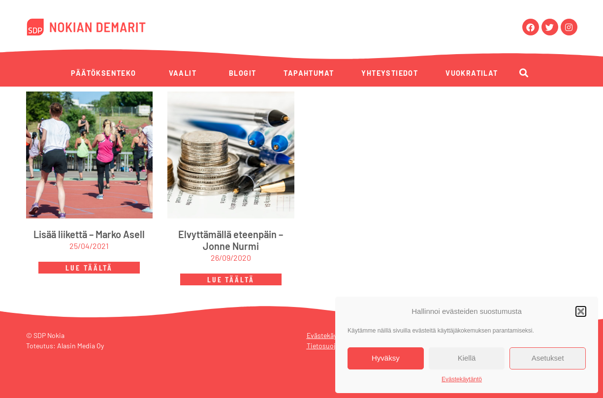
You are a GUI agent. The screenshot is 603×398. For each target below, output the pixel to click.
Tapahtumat (309, 73)
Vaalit (182, 73)
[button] (581, 311)
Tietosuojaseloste (333, 345)
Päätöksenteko (103, 73)
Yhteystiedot (389, 73)
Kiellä (467, 358)
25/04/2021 (89, 245)
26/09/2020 (231, 257)
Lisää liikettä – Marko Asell (89, 234)
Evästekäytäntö (462, 379)
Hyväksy (386, 358)
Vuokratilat (471, 73)
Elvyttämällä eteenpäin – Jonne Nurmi (230, 240)
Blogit (242, 73)
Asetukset (548, 358)
